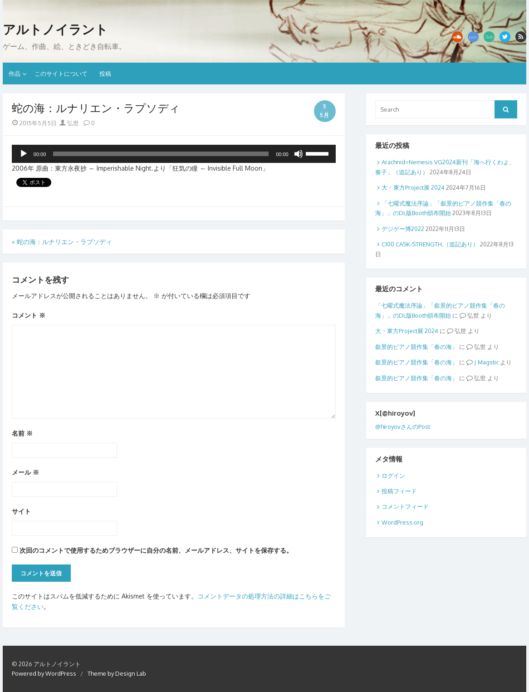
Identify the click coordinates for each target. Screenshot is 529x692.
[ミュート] (298, 153)
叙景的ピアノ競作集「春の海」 (416, 346)
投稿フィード (399, 491)
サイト (21, 511)
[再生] (23, 153)
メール (25, 472)
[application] (174, 154)
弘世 (69, 123)
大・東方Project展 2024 (413, 187)
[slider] (161, 154)
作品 (14, 73)
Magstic (488, 362)
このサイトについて (61, 73)
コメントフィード (405, 506)
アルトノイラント (55, 29)
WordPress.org (402, 522)
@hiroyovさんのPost (402, 426)
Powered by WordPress (44, 673)
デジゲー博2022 (403, 228)
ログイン (393, 475)
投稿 (105, 73)
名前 (22, 433)
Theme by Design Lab (117, 673)
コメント (28, 315)
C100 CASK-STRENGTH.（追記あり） (430, 244)
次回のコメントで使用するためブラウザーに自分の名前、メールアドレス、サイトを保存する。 (156, 550)
